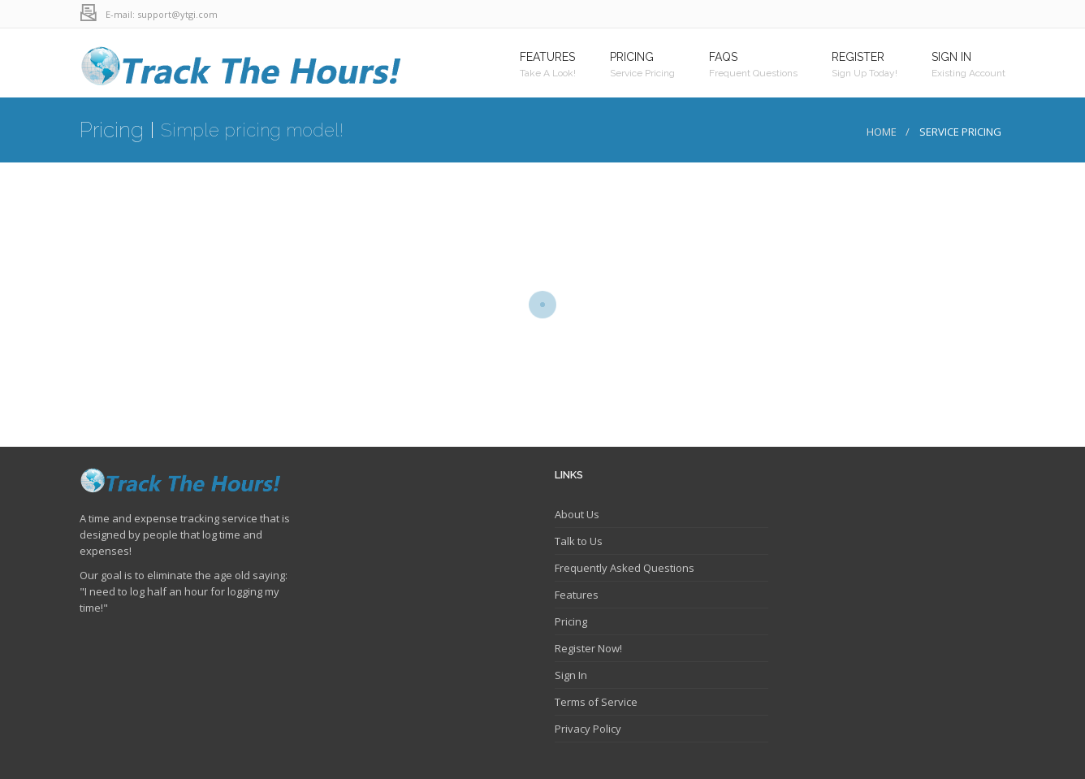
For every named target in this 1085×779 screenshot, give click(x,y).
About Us (577, 514)
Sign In (571, 675)
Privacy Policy (588, 728)
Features (577, 594)
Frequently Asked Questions (624, 567)
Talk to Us (579, 541)
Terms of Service (596, 702)
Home (882, 131)
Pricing (571, 621)
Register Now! (588, 648)
